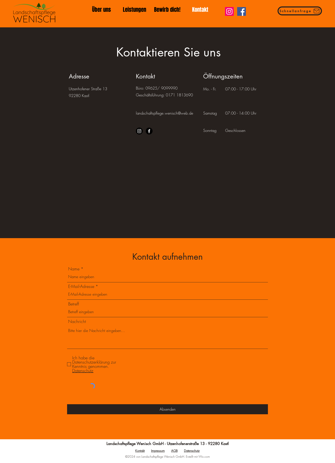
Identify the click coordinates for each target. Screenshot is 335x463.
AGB (174, 451)
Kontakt (140, 451)
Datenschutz (192, 451)
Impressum (158, 451)
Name (73, 269)
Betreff (73, 304)
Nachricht (77, 321)
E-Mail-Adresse (81, 286)
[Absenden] (167, 409)
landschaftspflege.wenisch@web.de (164, 113)
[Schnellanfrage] (300, 10)
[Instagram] (229, 11)
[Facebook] (241, 11)
